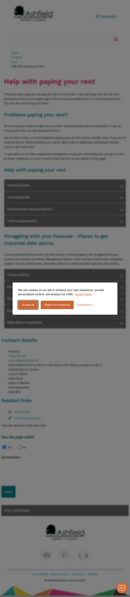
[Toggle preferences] (85, 305)
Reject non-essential (57, 304)
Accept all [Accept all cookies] (28, 304)
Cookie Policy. (83, 294)
